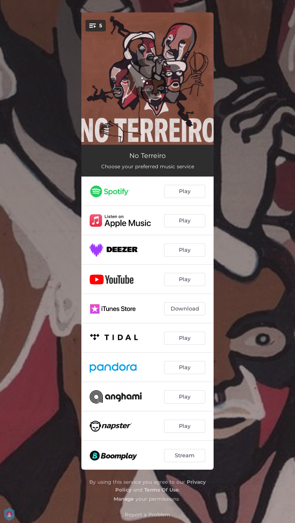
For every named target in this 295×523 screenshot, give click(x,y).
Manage (124, 499)
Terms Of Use (161, 490)
